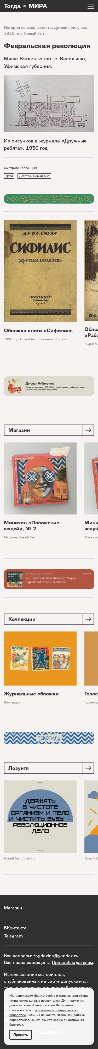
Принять (20, 1034)
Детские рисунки (70, 27)
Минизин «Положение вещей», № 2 (31, 525)
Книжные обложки (52, 339)
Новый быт (34, 33)
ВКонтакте (15, 928)
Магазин (10, 537)
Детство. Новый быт (34, 176)
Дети (9, 176)
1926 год (11, 339)
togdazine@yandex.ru (55, 956)
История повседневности (28, 27)
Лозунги (28, 858)
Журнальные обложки (31, 693)
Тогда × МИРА (25, 6)
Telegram (13, 936)
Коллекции (12, 702)
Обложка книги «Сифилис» (38, 330)
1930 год (13, 33)
